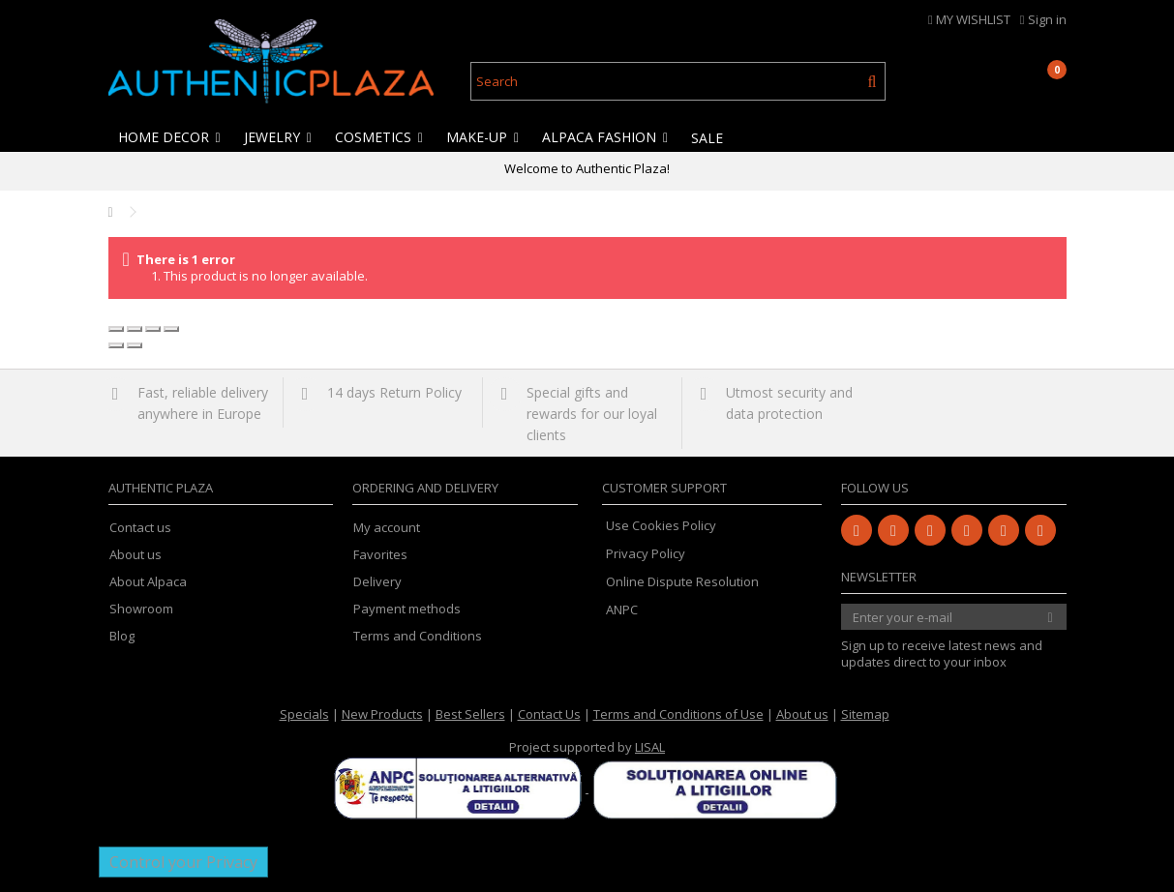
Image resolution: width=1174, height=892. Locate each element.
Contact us (140, 528)
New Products (382, 714)
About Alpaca (148, 582)
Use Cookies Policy (661, 525)
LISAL (650, 747)
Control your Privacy (183, 862)
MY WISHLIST (969, 19)
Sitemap (865, 714)
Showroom (141, 609)
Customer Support (664, 487)
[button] (170, 137)
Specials (304, 714)
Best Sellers (470, 714)
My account (386, 528)
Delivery (377, 582)
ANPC (622, 609)
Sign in (1043, 19)
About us (135, 555)
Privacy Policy (645, 553)
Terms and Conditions (417, 636)
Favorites (380, 555)
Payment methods (407, 609)
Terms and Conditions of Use (678, 714)
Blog (122, 636)
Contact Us (549, 714)
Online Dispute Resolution (682, 581)
